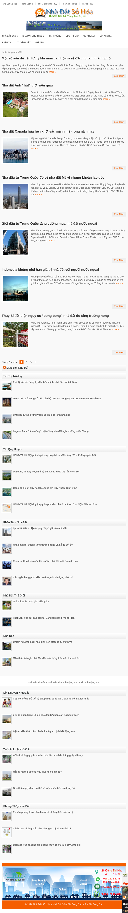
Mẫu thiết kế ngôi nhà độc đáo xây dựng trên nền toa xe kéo (46, 658)
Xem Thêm (119, 76)
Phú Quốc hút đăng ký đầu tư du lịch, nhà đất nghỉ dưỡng (45, 382)
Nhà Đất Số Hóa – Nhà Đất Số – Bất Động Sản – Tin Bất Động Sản (68, 904)
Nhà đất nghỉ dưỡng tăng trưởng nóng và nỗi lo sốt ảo (43, 544)
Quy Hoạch (89, 36)
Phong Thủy (87, 4)
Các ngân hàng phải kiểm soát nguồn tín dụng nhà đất (43, 577)
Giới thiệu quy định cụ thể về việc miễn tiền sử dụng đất (44, 788)
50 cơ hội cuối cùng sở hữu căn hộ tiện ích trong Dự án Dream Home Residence (57, 398)
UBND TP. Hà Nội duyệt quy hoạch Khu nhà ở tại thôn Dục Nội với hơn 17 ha (55, 504)
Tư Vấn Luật (23, 42)
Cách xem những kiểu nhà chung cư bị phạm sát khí (42, 828)
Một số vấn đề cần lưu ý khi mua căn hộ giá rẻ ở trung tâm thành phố (56, 58)
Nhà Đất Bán (11, 35)
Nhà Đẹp (39, 42)
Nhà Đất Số (27, 4)
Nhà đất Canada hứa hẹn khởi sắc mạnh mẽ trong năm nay (48, 131)
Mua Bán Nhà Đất (17, 367)
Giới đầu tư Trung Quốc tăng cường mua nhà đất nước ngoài (49, 223)
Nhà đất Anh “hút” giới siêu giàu (27, 85)
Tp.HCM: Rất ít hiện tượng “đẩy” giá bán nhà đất (40, 528)
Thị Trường (55, 36)
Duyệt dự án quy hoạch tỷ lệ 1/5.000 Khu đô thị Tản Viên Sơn (46, 471)
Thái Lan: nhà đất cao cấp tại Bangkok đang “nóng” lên (43, 618)
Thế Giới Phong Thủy (47, 4)
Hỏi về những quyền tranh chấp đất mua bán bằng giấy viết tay (48, 755)
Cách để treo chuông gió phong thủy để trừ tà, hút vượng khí (46, 845)
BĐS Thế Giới (72, 36)
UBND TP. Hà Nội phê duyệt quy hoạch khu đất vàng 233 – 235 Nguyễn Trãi (54, 455)
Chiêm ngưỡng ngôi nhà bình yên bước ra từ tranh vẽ (42, 642)
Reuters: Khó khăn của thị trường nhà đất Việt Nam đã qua (45, 561)
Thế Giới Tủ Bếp (69, 4)
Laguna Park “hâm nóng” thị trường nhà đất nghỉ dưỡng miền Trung (51, 431)
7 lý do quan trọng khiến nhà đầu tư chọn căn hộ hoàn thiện (46, 715)
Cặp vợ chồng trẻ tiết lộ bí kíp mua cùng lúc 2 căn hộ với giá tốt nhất (51, 698)
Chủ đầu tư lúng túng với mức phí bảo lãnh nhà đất (41, 415)
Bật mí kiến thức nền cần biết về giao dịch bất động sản (44, 731)
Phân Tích (7, 42)
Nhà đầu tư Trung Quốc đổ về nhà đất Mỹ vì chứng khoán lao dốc (53, 177)
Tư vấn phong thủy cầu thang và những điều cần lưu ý (43, 812)
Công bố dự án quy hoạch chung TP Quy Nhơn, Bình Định (45, 488)
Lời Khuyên (106, 36)
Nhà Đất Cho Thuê (34, 35)
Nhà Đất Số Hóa (9, 4)
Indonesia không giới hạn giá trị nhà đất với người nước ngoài (50, 269)
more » (52, 72)
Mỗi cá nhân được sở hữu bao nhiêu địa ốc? (37, 771)
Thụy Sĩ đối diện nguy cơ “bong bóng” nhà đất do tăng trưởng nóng (55, 316)
